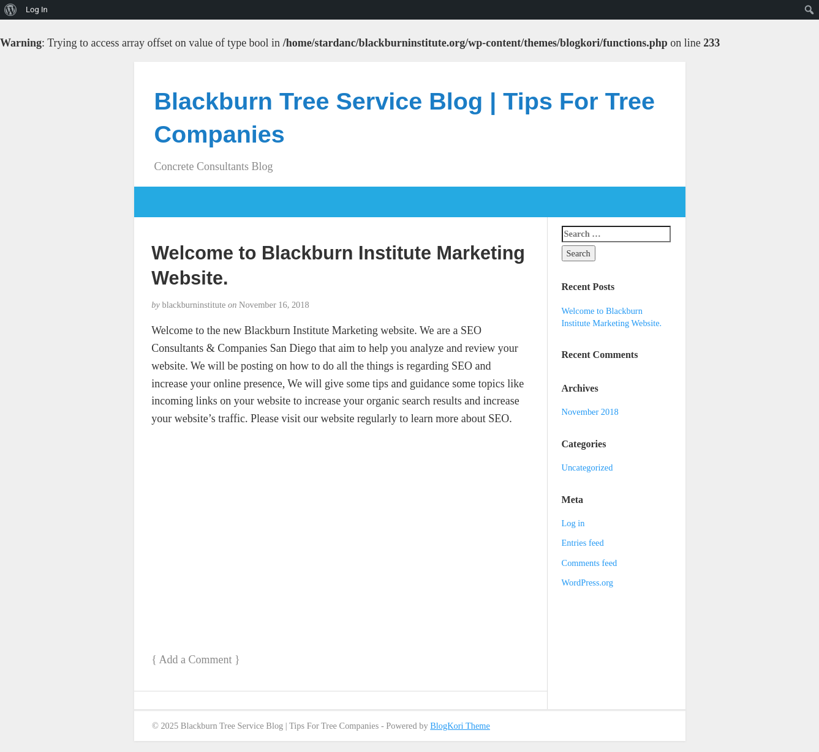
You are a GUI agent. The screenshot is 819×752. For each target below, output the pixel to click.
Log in (573, 523)
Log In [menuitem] (37, 9)
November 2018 (590, 412)
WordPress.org (588, 582)
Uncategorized (587, 467)
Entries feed (583, 543)
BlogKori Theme (460, 726)
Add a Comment (195, 659)
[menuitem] (10, 10)
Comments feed (589, 563)
